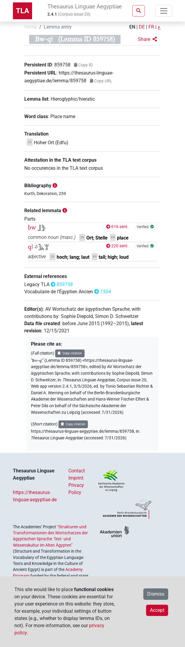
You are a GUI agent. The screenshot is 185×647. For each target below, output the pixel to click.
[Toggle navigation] (163, 11)
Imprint (75, 478)
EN (132, 27)
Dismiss (155, 594)
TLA (22, 11)
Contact (76, 471)
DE (142, 27)
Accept (157, 610)
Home (30, 27)
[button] (147, 39)
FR (151, 27)
